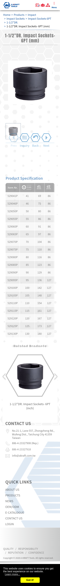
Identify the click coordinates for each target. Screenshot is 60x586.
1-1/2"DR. (12, 22)
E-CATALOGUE (14, 521)
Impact (32, 15)
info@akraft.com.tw (24, 447)
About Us (12, 498)
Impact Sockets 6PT (39, 18)
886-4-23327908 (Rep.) (25, 434)
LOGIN (9, 532)
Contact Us (13, 526)
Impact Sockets (16, 18)
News (9, 509)
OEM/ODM (12, 515)
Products (19, 15)
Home (6, 15)
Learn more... (12, 574)
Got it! (30, 580)
